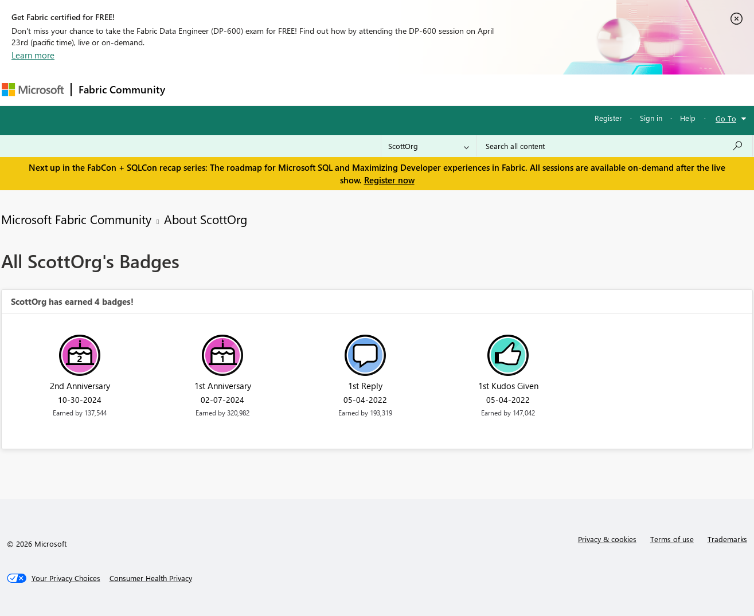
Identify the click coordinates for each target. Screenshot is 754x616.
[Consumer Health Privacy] (151, 578)
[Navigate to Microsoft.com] (33, 89)
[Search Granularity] (428, 146)
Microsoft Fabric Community (76, 219)
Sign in (651, 118)
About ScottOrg (205, 219)
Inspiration (241, 90)
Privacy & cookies (607, 539)
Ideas (289, 90)
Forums (191, 90)
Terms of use (672, 539)
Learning (435, 90)
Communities (339, 90)
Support (483, 90)
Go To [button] (726, 118)
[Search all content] (614, 146)
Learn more (32, 55)
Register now (389, 180)
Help (688, 118)
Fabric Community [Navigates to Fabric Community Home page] (122, 89)
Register (608, 118)
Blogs (391, 90)
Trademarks (727, 539)
